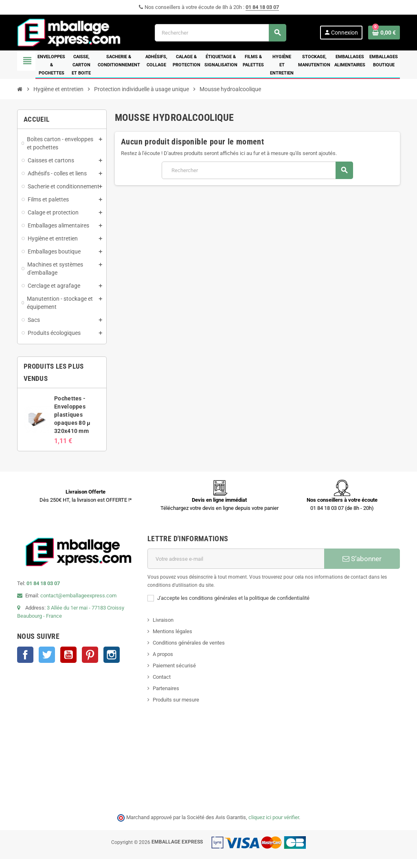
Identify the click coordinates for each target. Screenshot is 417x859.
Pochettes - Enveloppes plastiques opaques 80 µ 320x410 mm (72, 414)
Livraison (163, 620)
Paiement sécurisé (174, 665)
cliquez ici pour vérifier (273, 817)
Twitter (47, 655)
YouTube (68, 655)
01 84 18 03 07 (262, 7)
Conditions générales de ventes (189, 643)
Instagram (111, 655)
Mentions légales (172, 631)
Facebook (25, 655)
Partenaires (166, 688)
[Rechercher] (220, 33)
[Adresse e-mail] (235, 559)
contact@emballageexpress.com (78, 595)
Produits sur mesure (176, 700)
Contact (162, 677)
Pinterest (90, 655)
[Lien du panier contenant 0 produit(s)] (384, 32)
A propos (163, 654)
